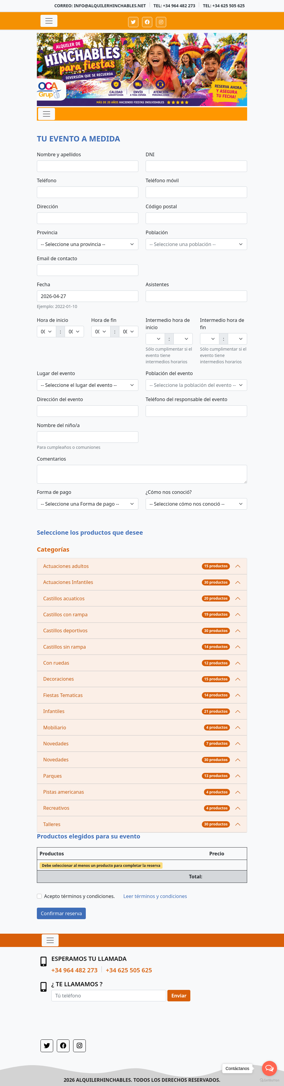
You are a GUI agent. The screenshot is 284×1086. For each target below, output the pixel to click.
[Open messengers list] (269, 1068)
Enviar (178, 995)
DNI (150, 154)
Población (157, 232)
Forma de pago (54, 492)
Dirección (47, 206)
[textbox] (193, 244)
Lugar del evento (56, 373)
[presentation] (97, 1015)
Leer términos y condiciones (155, 896)
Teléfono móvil (162, 180)
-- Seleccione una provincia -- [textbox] (73, 244)
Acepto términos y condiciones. (79, 896)
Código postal (161, 206)
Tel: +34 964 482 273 (174, 5)
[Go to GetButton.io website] (269, 1080)
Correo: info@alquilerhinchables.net (100, 5)
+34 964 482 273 (74, 970)
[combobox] (87, 244)
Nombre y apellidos (59, 154)
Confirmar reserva (61, 913)
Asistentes (157, 284)
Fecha (43, 284)
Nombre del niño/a (58, 425)
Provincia (47, 232)
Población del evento (169, 373)
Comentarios (51, 458)
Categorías (53, 549)
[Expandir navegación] (48, 21)
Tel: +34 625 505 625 (224, 5)
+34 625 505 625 (129, 970)
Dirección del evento (60, 399)
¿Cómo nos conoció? (169, 492)
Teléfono (46, 180)
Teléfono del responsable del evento (187, 399)
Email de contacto (57, 258)
